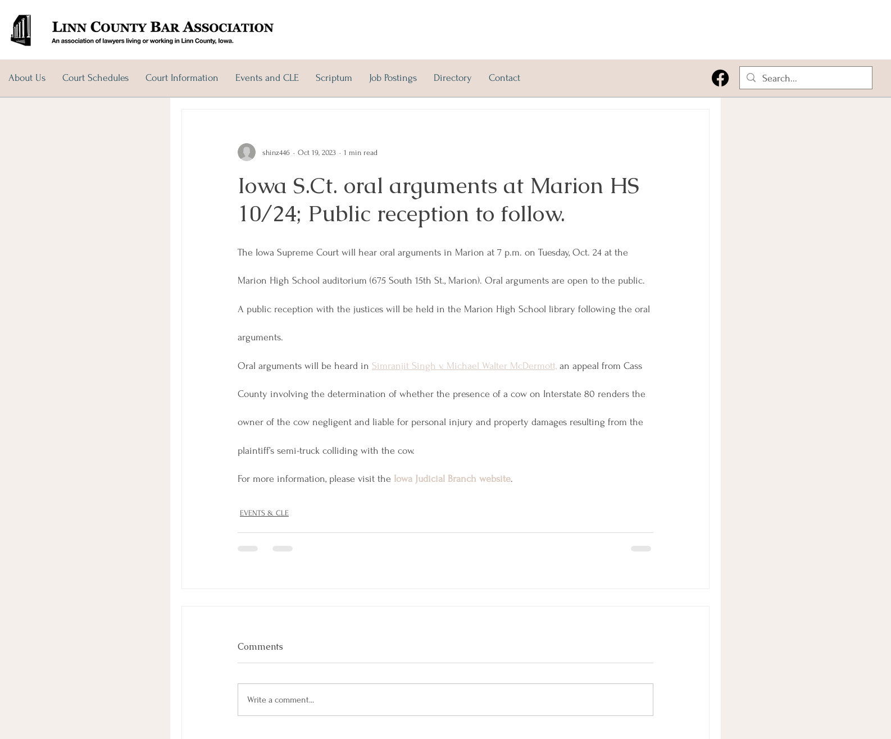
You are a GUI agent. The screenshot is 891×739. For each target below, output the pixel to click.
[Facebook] (720, 78)
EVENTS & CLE (264, 513)
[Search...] (805, 78)
